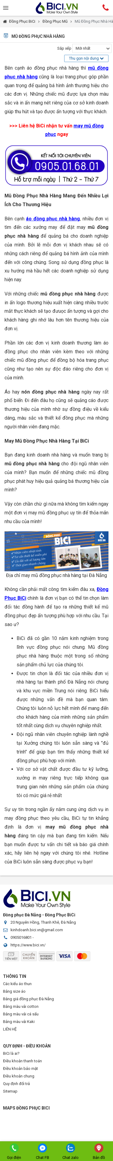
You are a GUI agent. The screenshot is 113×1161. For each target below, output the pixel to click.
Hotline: (105, 7)
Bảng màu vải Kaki (19, 1021)
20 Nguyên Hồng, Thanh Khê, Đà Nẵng (43, 922)
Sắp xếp (64, 48)
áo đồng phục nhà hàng (53, 219)
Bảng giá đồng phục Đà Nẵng (28, 999)
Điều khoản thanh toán (22, 1061)
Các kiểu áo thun (17, 983)
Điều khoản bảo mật (20, 1068)
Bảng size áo (14, 991)
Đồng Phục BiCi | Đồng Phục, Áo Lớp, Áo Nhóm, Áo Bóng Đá (57, 8)
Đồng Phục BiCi (22, 21)
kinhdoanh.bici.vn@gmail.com (37, 930)
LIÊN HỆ (10, 1029)
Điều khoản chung (18, 1076)
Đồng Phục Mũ (54, 21)
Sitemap (10, 1091)
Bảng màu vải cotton (21, 1006)
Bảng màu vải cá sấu (21, 1014)
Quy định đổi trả (16, 1083)
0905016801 (21, 937)
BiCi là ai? (11, 1053)
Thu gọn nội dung (86, 58)
